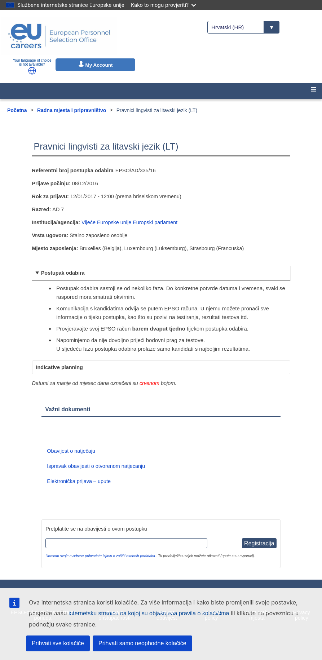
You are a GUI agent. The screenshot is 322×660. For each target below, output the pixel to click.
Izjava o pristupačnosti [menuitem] (114, 615)
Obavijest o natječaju (71, 451)
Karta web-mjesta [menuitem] (256, 615)
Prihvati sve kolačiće (58, 643)
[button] (32, 70)
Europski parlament (155, 222)
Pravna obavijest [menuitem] (166, 615)
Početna (17, 110)
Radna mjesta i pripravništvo (71, 110)
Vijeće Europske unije (106, 222)
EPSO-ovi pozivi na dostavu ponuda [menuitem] (42, 615)
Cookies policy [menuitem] (211, 615)
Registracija (259, 543)
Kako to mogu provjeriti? (163, 5)
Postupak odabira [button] (63, 273)
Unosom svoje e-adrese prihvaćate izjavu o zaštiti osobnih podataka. (100, 556)
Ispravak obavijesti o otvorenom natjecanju (96, 466)
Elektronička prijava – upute (79, 481)
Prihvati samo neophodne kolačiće (142, 643)
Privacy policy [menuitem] (301, 615)
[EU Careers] (59, 36)
